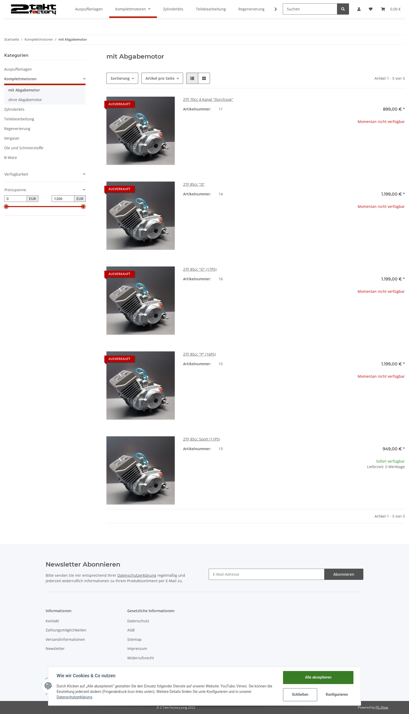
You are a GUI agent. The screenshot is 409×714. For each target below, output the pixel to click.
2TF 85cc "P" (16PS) (199, 354)
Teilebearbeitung (19, 118)
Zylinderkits (14, 109)
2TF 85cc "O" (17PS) (199, 269)
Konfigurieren (337, 694)
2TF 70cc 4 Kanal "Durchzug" (208, 99)
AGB (131, 630)
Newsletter (55, 648)
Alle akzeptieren (318, 677)
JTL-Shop (382, 707)
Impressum (137, 648)
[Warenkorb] (391, 9)
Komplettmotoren (20, 78)
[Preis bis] (63, 198)
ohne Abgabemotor (25, 99)
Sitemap (134, 639)
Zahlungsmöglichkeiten (66, 630)
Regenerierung (17, 128)
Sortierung (120, 78)
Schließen (300, 694)
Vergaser (12, 138)
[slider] (6, 206)
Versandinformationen (65, 639)
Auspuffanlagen (18, 69)
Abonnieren (343, 574)
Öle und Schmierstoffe (23, 147)
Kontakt (52, 620)
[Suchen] (310, 9)
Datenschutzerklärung (136, 575)
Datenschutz (138, 620)
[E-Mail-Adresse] (266, 574)
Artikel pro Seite (160, 78)
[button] (359, 9)
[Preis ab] (15, 198)
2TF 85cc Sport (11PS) (201, 439)
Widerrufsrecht (140, 657)
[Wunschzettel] (371, 9)
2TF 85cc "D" (194, 184)
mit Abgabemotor (24, 90)
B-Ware (10, 157)
